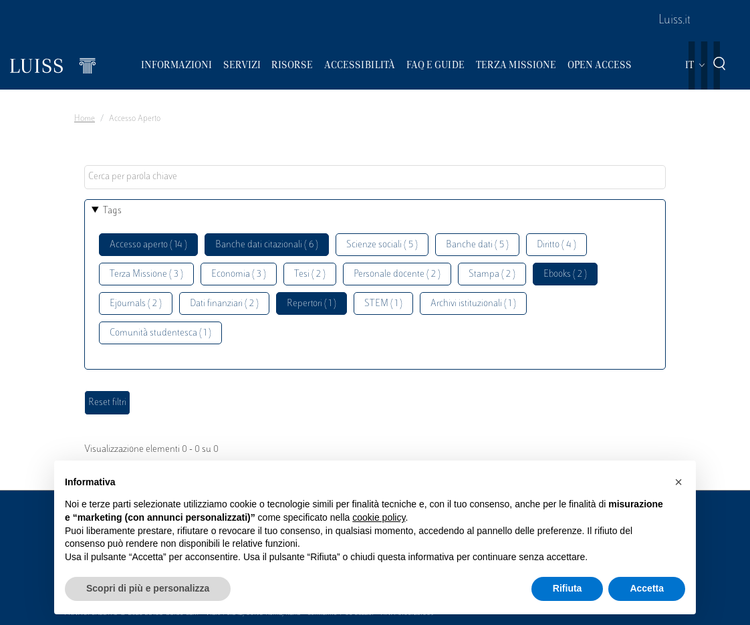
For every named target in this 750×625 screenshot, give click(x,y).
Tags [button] (112, 211)
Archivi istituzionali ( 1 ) (473, 304)
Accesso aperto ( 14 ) (148, 245)
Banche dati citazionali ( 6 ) (266, 245)
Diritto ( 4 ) (556, 245)
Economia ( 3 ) (238, 274)
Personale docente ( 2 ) (397, 274)
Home (84, 119)
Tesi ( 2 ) (310, 274)
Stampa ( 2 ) (492, 274)
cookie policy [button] (378, 517)
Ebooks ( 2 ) (565, 274)
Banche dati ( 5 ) (477, 245)
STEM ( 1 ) (383, 304)
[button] (678, 482)
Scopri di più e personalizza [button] (147, 588)
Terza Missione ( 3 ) (146, 274)
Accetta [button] (647, 588)
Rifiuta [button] (567, 588)
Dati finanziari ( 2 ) (224, 304)
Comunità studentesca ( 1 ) (160, 333)
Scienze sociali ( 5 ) (382, 245)
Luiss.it (674, 21)
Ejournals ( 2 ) (136, 304)
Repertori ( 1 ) (311, 304)
